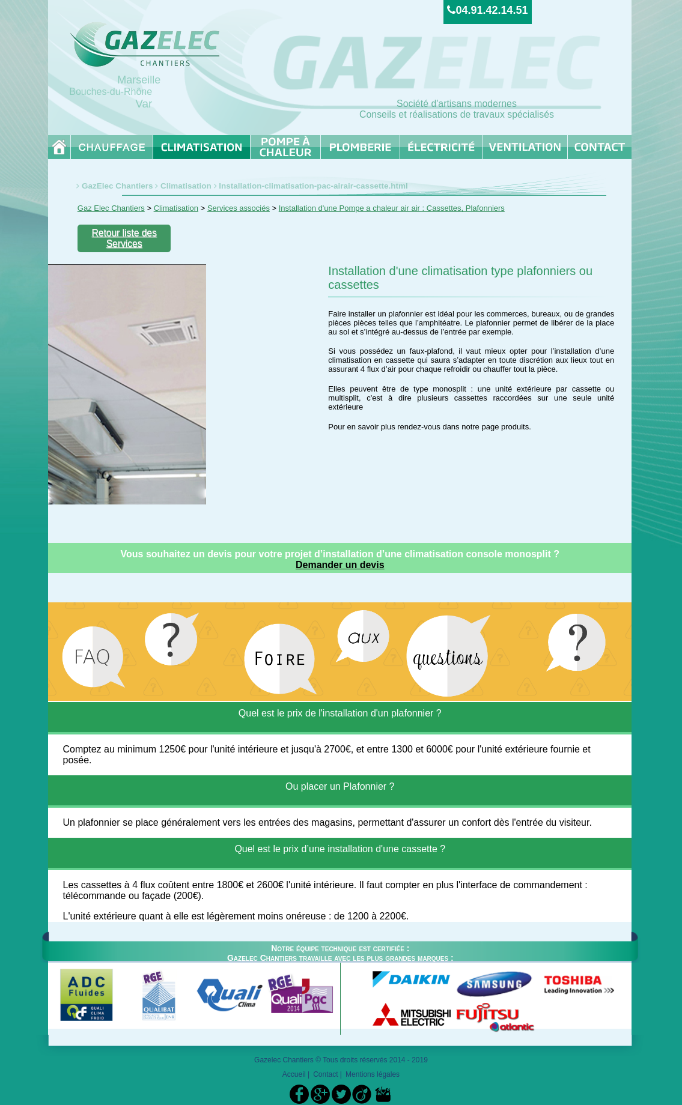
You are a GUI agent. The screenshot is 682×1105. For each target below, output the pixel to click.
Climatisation (186, 185)
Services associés (238, 208)
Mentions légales (373, 1074)
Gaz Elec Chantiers (111, 208)
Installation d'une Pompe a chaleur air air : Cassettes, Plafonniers (392, 208)
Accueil (294, 1074)
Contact (325, 1074)
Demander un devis (340, 565)
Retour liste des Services (123, 238)
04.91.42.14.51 (487, 10)
